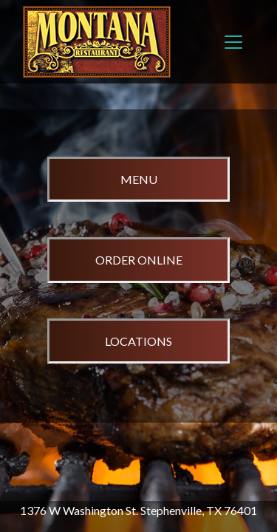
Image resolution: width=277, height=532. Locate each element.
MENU (138, 179)
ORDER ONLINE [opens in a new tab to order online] (138, 260)
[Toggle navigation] (233, 42)
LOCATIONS (138, 341)
